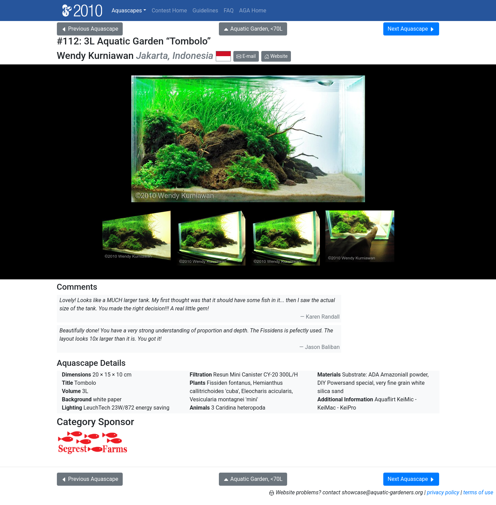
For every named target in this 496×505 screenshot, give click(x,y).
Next (411, 28)
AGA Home (252, 10)
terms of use (478, 492)
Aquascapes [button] (127, 10)
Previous (89, 28)
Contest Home (169, 10)
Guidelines (205, 10)
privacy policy (443, 492)
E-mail (246, 56)
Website (276, 56)
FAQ (229, 10)
